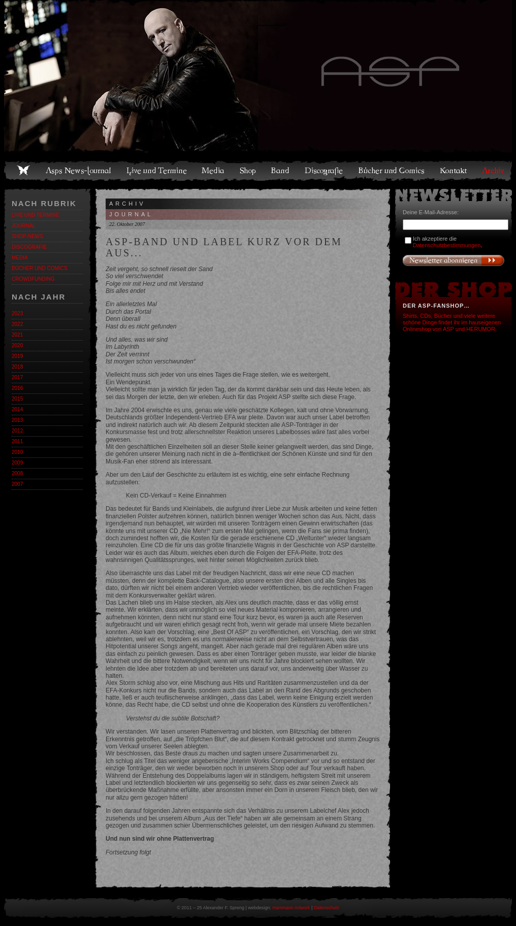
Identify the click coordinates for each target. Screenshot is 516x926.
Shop (248, 170)
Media (213, 170)
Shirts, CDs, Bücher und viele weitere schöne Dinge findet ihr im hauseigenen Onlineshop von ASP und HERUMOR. (452, 322)
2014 (17, 409)
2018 (17, 367)
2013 (17, 420)
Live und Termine (156, 170)
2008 (17, 473)
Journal (24, 225)
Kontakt (454, 170)
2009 (17, 463)
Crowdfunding (33, 279)
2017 (17, 377)
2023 (17, 313)
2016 (17, 388)
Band (281, 170)
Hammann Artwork (291, 907)
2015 (17, 399)
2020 (17, 345)
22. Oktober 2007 (127, 224)
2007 (17, 484)
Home (23, 170)
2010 (17, 452)
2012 (17, 431)
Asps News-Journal (79, 170)
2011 (17, 441)
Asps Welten (258, 76)
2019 (17, 356)
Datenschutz (326, 907)
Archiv (493, 170)
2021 (17, 335)
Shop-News (27, 236)
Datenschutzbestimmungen (446, 245)
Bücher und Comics (392, 170)
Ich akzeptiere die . (447, 242)
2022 (17, 324)
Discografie (324, 170)
